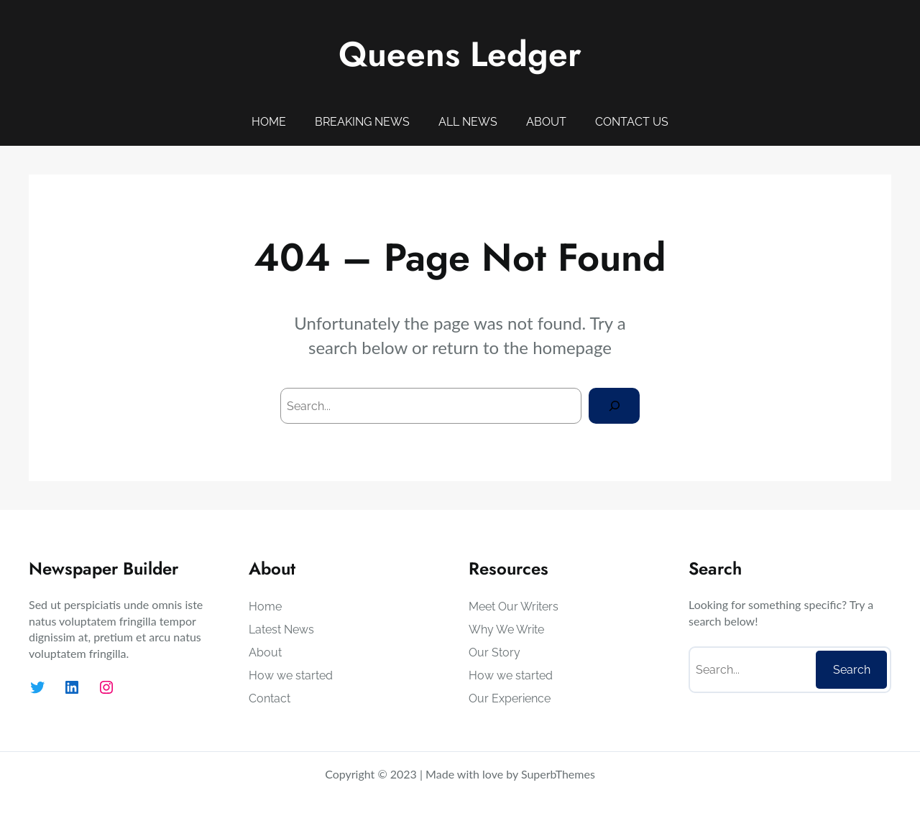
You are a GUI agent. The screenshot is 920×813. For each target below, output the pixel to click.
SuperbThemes (558, 774)
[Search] (614, 405)
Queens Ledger (460, 54)
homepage (572, 347)
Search (851, 670)
